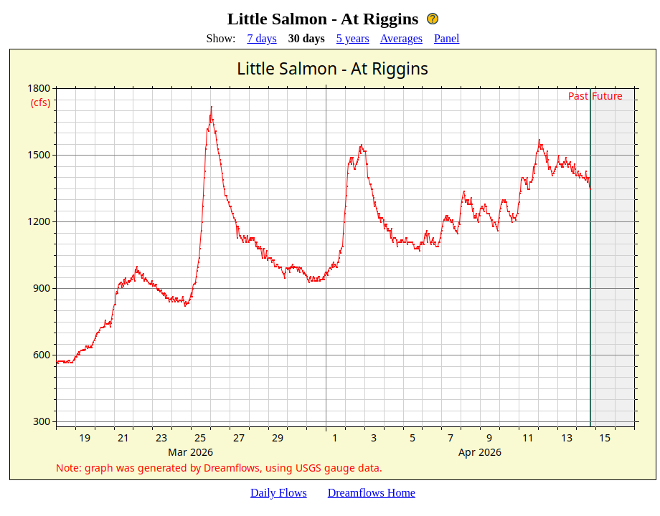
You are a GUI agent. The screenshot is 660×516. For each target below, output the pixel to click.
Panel (447, 38)
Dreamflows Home (371, 493)
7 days (261, 38)
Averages (401, 38)
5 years (352, 38)
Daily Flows (278, 493)
